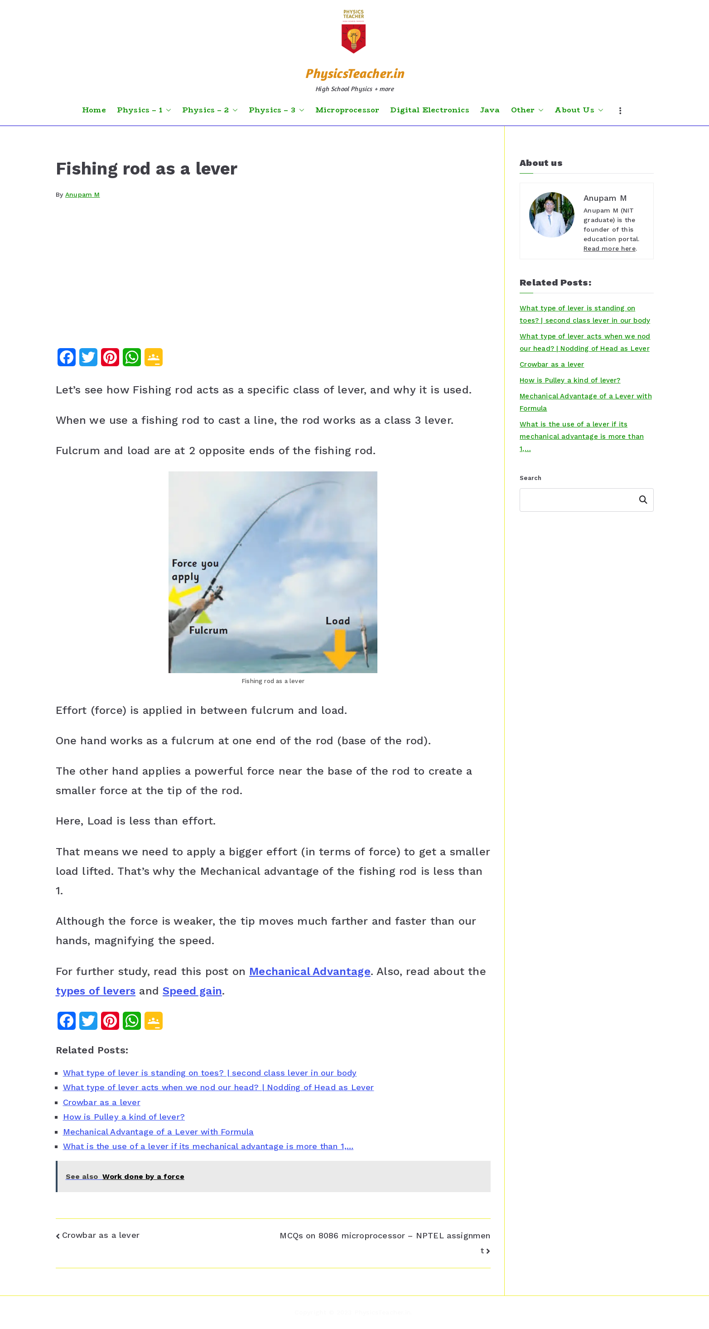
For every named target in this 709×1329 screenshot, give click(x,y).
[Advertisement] (273, 280)
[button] (166, 110)
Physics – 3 (276, 110)
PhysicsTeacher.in (354, 73)
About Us (579, 110)
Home (94, 110)
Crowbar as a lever (101, 1235)
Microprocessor (347, 110)
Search (530, 478)
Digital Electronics (429, 110)
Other (527, 110)
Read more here (610, 248)
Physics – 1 (144, 110)
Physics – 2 (210, 110)
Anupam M (82, 194)
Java (490, 110)
